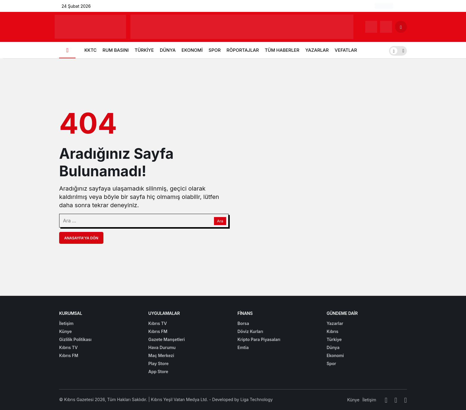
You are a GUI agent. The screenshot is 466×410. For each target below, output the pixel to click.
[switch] (398, 50)
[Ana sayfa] (67, 50)
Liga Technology (256, 399)
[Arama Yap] (401, 27)
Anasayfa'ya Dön (81, 238)
